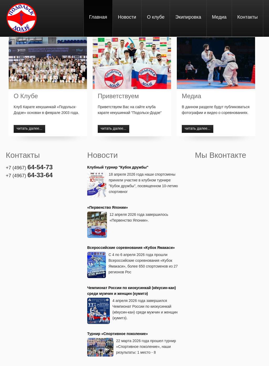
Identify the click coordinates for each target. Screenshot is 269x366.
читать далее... (29, 128)
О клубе (155, 17)
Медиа (219, 17)
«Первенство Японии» (107, 207)
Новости (127, 17)
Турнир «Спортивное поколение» (117, 334)
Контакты (247, 17)
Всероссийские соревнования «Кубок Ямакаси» (131, 247)
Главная (98, 17)
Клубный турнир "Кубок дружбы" (117, 167)
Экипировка (188, 17)
